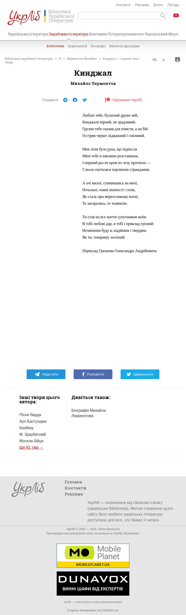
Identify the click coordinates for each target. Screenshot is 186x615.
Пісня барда (30, 415)
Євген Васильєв (109, 529)
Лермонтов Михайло (82, 58)
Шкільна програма (124, 46)
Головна (73, 481)
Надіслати (46, 374)
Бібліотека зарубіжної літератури (29, 58)
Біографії (98, 46)
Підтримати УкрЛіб (123, 100)
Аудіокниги (77, 46)
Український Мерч (161, 34)
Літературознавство (126, 34)
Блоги (158, 5)
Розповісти (93, 374)
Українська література (28, 34)
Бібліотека (55, 46)
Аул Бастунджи (33, 421)
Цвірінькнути (140, 374)
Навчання (98, 34)
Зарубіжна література (68, 36)
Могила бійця (31, 441)
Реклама (142, 5)
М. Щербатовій (32, 434)
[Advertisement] (41, 184)
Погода (173, 5)
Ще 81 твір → (31, 447)
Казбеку (26, 428)
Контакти (123, 5)
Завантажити (177, 59)
